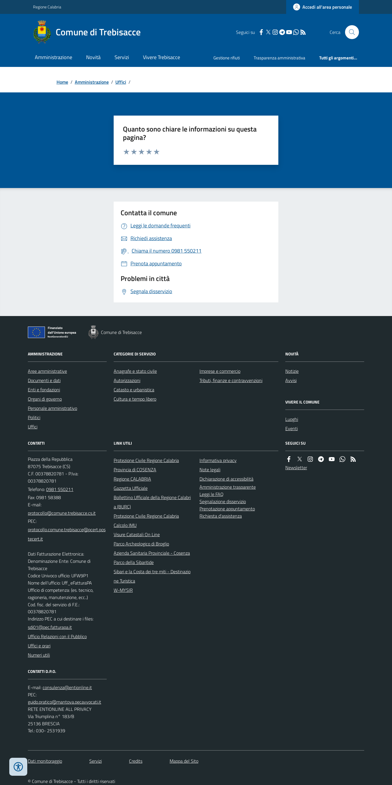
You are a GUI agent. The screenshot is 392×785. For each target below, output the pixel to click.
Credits (135, 760)
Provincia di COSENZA (135, 469)
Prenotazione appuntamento (227, 508)
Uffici (120, 81)
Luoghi (291, 419)
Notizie (292, 371)
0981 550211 (59, 489)
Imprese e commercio (219, 371)
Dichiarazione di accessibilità (226, 478)
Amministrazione (53, 57)
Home (62, 81)
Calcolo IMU (125, 525)
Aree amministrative (47, 371)
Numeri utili (39, 654)
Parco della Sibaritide (134, 562)
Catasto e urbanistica (134, 389)
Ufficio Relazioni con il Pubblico (57, 636)
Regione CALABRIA (132, 478)
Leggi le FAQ (211, 494)
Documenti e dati (44, 380)
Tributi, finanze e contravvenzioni (230, 380)
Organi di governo (45, 398)
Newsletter (296, 467)
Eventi (291, 428)
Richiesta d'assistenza (220, 515)
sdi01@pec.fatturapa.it (50, 627)
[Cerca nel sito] (349, 32)
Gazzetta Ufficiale (131, 488)
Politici (34, 417)
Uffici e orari (39, 645)
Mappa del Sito (184, 760)
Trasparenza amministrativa (279, 57)
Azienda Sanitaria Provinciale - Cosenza (152, 553)
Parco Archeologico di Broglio (141, 543)
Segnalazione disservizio (222, 501)
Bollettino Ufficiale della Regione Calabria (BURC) (152, 502)
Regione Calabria (47, 7)
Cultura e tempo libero (135, 398)
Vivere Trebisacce (161, 57)
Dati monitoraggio (45, 760)
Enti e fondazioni (44, 389)
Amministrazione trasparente (227, 486)
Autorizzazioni (127, 380)
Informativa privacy (218, 460)
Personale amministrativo (52, 408)
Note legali (209, 469)
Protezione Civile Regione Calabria (146, 460)
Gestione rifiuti (226, 57)
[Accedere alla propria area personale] (322, 7)
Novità (93, 57)
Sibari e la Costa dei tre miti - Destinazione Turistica (152, 576)
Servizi (122, 57)
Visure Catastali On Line (137, 534)
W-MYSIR (123, 590)
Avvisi (291, 380)
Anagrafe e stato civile (135, 371)
